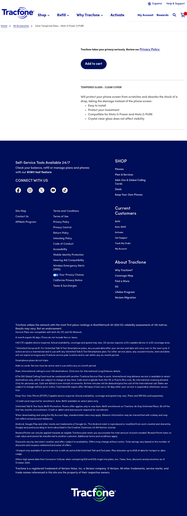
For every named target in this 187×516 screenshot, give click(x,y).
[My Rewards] (162, 15)
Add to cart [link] (93, 64)
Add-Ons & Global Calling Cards (130, 182)
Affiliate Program (25, 222)
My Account (121, 249)
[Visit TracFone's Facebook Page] (18, 191)
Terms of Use (60, 216)
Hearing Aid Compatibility (68, 260)
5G (116, 286)
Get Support (121, 238)
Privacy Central (62, 227)
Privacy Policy (149, 49)
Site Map (20, 211)
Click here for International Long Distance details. (95, 371)
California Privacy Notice (67, 280)
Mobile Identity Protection (68, 255)
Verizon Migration (125, 297)
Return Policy (61, 233)
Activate (119, 232)
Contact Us (21, 216)
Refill (117, 222)
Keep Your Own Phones (129, 195)
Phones (119, 169)
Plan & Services (124, 174)
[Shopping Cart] (183, 15)
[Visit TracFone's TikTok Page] (65, 191)
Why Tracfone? (124, 270)
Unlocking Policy (62, 238)
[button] (44, 15)
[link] (117, 15)
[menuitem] (44, 15)
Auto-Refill (120, 227)
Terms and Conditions (66, 211)
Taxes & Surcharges (65, 286)
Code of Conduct (63, 244)
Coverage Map (124, 276)
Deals (118, 189)
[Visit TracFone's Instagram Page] (30, 191)
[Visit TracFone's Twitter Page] (41, 191)
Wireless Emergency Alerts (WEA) (68, 267)
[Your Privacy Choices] (69, 276)
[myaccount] (145, 15)
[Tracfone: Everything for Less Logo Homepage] (18, 13)
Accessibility (60, 249)
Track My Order (123, 243)
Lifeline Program (125, 292)
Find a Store (122, 281)
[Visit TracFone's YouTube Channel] (53, 191)
